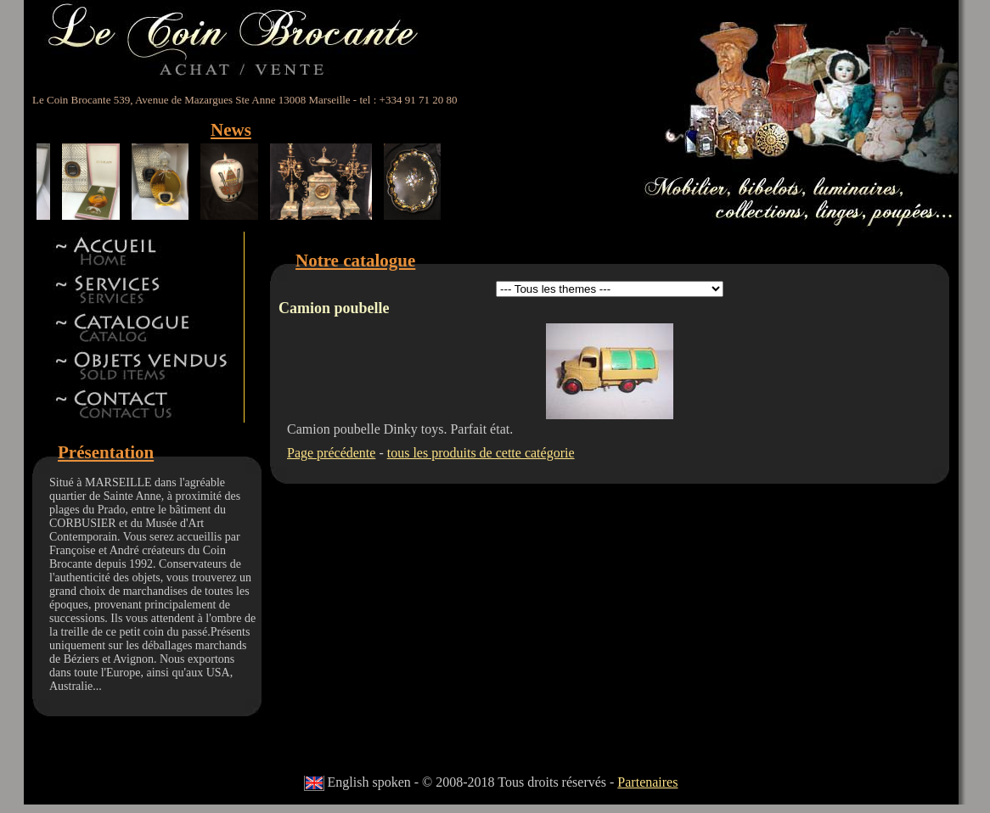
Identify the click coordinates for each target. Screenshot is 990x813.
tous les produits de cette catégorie (481, 453)
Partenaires (647, 782)
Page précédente (331, 453)
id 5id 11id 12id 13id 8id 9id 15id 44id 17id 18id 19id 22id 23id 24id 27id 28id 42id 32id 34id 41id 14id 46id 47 (609, 289)
